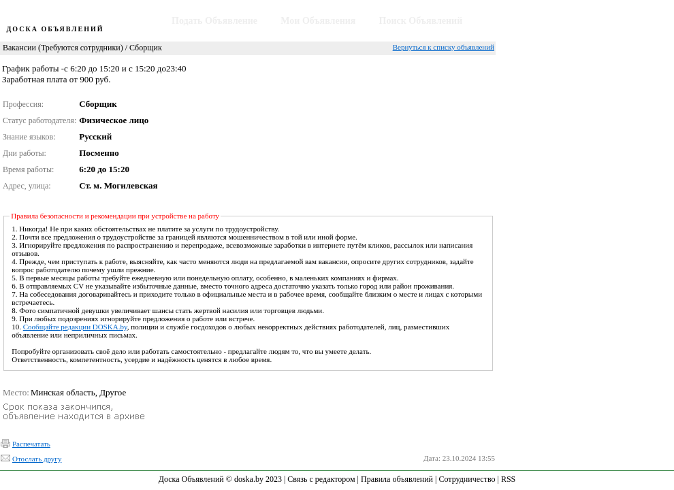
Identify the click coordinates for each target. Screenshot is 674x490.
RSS (508, 479)
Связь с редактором (321, 479)
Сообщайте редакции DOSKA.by (75, 327)
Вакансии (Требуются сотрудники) (63, 47)
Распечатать (31, 444)
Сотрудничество (466, 479)
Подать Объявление (214, 21)
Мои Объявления (317, 21)
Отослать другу (36, 459)
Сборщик (145, 47)
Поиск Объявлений (421, 21)
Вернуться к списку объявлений (443, 47)
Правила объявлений (397, 479)
